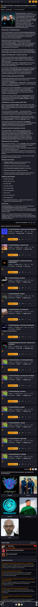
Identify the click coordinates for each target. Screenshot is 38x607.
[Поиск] (17, 2)
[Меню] (36, 2)
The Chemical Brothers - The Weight (17, 454)
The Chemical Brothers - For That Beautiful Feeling (21, 360)
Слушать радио (11, 547)
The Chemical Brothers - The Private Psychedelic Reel (21, 325)
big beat (34, 19)
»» (35, 469)
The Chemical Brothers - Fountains (17, 422)
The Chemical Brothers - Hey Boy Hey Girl (18, 245)
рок (23, 26)
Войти (33, 1)
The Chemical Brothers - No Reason (17, 391)
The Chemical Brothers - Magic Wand (17, 438)
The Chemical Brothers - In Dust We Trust (18, 309)
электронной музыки (9, 207)
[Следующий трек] (22, 605)
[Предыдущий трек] (16, 605)
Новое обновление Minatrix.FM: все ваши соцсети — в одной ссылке (17, 563)
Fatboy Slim (22, 20)
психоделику (18, 26)
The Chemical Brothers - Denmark (17, 278)
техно (26, 24)
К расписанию (32, 542)
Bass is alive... (11, 546)
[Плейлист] (37, 605)
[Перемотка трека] (20, 236)
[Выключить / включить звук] (37, 603)
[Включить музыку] (19, 604)
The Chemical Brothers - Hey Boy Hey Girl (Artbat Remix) (22, 229)
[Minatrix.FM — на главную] (2, 2)
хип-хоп (29, 24)
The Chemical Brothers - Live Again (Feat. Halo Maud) (21, 375)
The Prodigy (28, 20)
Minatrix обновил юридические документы (12, 571)
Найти (29, 1)
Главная (3, 9)
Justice (5, 157)
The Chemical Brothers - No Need (17, 293)
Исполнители (9, 9)
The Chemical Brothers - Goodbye (17, 407)
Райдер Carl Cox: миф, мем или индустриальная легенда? (15, 588)
